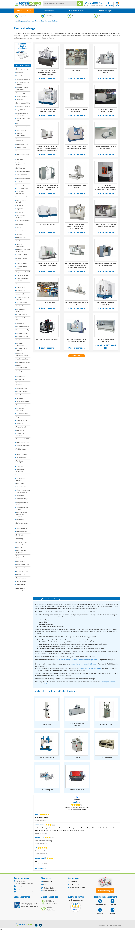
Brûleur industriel (21, 130)
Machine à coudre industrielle (21, 310)
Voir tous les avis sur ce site (77, 810)
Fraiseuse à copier (106, 724)
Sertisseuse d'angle (22, 499)
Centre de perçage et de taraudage (105, 303)
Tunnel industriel (21, 578)
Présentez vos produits (77, 888)
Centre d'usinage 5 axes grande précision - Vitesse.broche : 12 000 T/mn (47, 187)
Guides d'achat (74, 885)
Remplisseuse (20, 475)
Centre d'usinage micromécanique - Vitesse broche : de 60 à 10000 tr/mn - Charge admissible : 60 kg (105, 188)
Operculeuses (20, 395)
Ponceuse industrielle (22, 442)
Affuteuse (19, 76)
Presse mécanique (21, 454)
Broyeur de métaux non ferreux (23, 119)
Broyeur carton (20, 110)
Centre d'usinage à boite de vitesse (76, 186)
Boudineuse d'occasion (23, 106)
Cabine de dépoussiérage (20, 135)
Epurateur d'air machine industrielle (23, 250)
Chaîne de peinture (21, 175)
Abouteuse (19, 72)
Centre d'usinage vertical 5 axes (47, 339)
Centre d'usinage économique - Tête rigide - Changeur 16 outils (77, 147)
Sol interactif (20, 520)
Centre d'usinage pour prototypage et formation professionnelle (47, 72)
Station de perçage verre (22, 524)
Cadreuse (19, 151)
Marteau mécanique (22, 391)
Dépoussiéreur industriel (20, 216)
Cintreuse (19, 181)
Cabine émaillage (21, 147)
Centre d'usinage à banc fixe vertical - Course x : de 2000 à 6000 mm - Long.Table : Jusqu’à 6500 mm (47, 149)
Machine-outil (20, 379)
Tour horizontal (106, 757)
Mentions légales (48, 888)
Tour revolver (76, 70)
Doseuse (18, 227)
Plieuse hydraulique (77, 790)
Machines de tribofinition (20, 384)
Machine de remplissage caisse (22, 355)
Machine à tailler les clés (22, 319)
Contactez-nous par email (24, 892)
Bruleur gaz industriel (22, 127)
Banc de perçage (21, 93)
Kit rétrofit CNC (20, 291)
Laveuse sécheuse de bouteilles (22, 298)
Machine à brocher (21, 306)
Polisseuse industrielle (23, 439)
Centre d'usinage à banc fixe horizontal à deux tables (47, 264)
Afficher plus (76, 356)
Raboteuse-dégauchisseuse (21, 462)
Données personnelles (50, 891)
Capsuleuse (19, 159)
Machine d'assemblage (23, 330)
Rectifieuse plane (47, 790)
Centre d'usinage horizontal (47, 224)
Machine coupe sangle (22, 326)
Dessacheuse (20, 224)
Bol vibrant (19, 100)
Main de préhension (22, 388)
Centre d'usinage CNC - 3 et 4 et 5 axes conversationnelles (106, 225)
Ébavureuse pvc (21, 237)
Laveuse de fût (20, 294)
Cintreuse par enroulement (20, 192)
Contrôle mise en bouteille (21, 201)
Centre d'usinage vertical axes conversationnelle (105, 264)
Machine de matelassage (20, 344)
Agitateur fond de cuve (23, 79)
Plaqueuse (19, 417)
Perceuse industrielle (22, 401)
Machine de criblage (22, 336)
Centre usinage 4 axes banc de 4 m (76, 303)
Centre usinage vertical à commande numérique (47, 110)
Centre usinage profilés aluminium (106, 340)
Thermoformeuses (22, 571)
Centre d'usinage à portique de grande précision (76, 110)
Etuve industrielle (21, 263)
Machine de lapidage (22, 340)
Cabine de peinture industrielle (21, 140)
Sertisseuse (20, 495)
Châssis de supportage (23, 178)
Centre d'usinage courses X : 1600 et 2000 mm (106, 110)
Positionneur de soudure (21, 450)
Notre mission (47, 881)
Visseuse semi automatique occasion (23, 589)
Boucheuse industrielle (23, 103)
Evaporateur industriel (23, 272)
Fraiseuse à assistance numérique (77, 724)
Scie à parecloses (21, 487)
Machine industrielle (41, 21)
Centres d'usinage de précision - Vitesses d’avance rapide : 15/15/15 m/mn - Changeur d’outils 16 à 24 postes (76, 266)
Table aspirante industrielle (21, 552)
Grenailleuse (20, 284)
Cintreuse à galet (21, 185)
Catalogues (73, 881)
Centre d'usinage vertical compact (105, 71)
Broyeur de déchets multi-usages (22, 114)
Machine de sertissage (23, 362)
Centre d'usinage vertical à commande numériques (76, 340)
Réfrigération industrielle (20, 471)
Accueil (16, 21)
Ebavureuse (19, 234)
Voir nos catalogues (105, 890)
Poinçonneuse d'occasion (20, 435)
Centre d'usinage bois (47, 302)
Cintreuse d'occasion (22, 188)
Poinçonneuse (20, 430)
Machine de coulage (22, 333)
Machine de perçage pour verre (22, 349)
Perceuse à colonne (47, 757)
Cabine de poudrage (22, 144)
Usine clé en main (21, 581)
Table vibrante (20, 561)
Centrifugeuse (20, 168)
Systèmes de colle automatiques (21, 543)
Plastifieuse (19, 424)
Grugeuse (77, 757)
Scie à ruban (47, 724)
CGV (44, 885)
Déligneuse (19, 209)
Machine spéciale (21, 376)
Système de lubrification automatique (20, 537)
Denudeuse (19, 212)
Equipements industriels (26, 21)
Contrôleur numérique (22, 69)
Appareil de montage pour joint (22, 83)
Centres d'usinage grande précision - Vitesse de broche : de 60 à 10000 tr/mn (76, 226)
